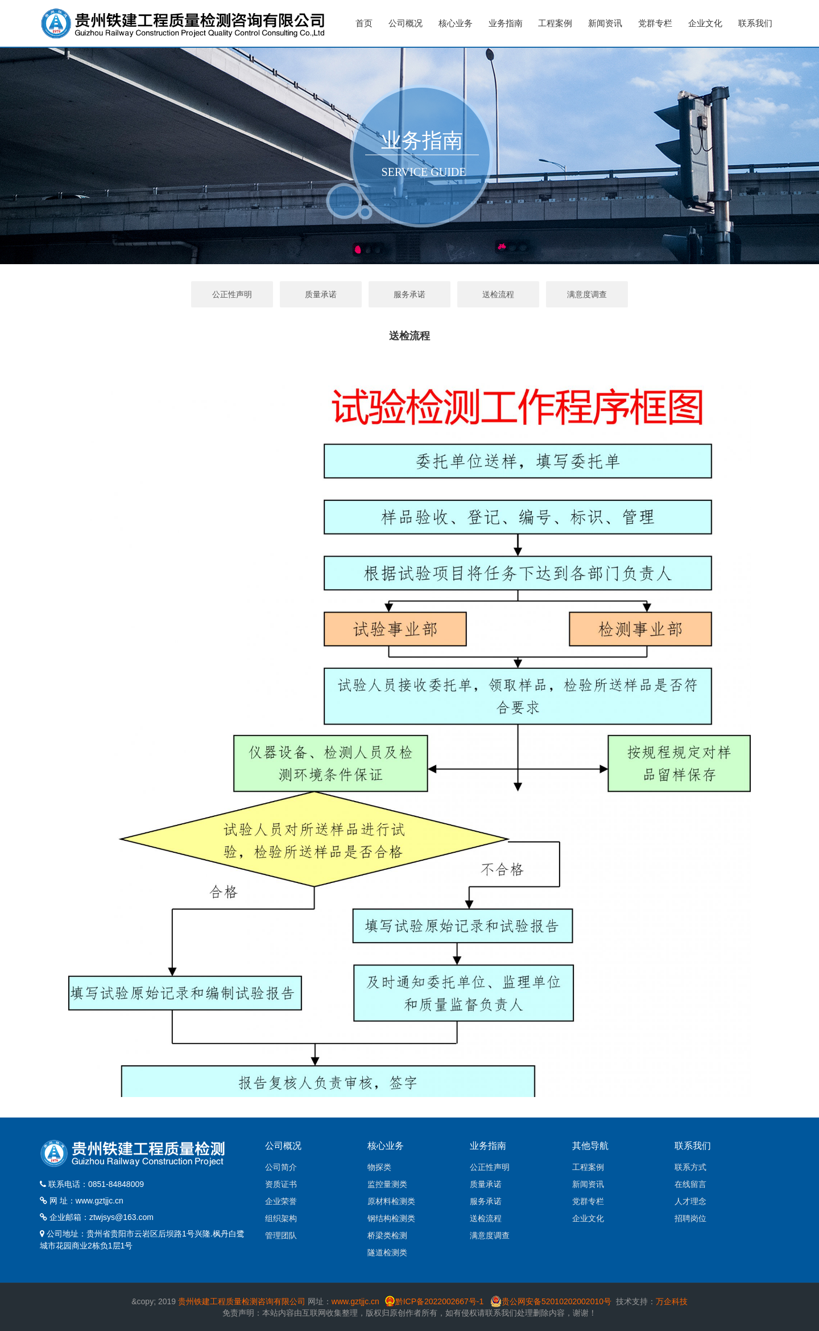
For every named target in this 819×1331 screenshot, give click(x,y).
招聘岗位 (690, 1218)
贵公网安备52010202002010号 (556, 1301)
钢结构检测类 (391, 1218)
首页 (364, 23)
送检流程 (498, 294)
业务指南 (506, 23)
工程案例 (555, 23)
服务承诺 (409, 294)
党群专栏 (655, 23)
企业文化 (705, 23)
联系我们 (755, 23)
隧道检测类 (387, 1252)
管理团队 (281, 1235)
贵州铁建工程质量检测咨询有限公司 (241, 1301)
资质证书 (281, 1184)
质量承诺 (321, 294)
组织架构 (281, 1218)
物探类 (379, 1167)
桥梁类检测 (387, 1235)
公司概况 (405, 23)
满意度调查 (587, 294)
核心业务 (456, 23)
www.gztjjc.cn (99, 1200)
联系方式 (690, 1167)
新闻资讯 (605, 23)
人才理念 (690, 1201)
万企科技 (672, 1301)
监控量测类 (387, 1184)
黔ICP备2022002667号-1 (440, 1301)
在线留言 (690, 1184)
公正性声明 (232, 294)
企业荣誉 (281, 1201)
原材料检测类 (391, 1201)
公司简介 (281, 1167)
